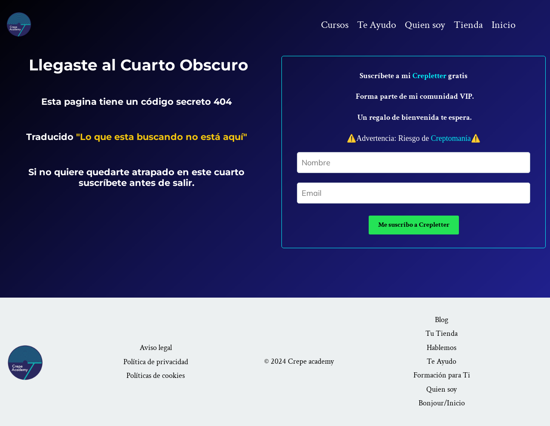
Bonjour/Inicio (442, 403)
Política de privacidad (155, 362)
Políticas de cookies (155, 375)
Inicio (504, 24)
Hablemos (441, 348)
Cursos (334, 24)
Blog (441, 320)
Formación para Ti (441, 375)
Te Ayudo (376, 24)
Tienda (468, 24)
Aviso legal (156, 348)
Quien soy (425, 24)
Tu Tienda (441, 333)
